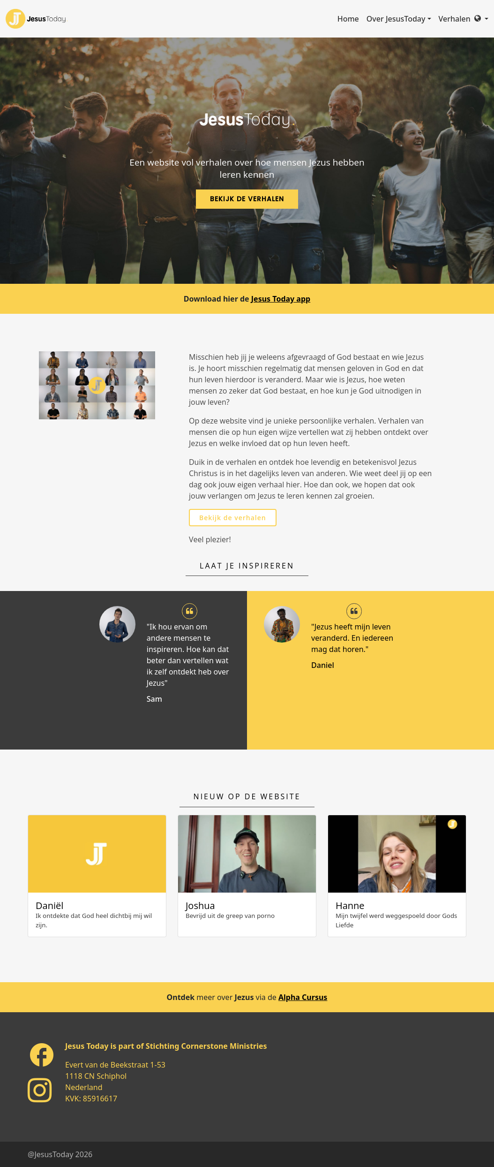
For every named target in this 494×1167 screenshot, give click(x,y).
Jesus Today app (280, 299)
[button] (481, 19)
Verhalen (455, 19)
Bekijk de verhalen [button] (247, 199)
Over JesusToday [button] (396, 19)
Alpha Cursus (302, 997)
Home (348, 19)
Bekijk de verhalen (232, 517)
